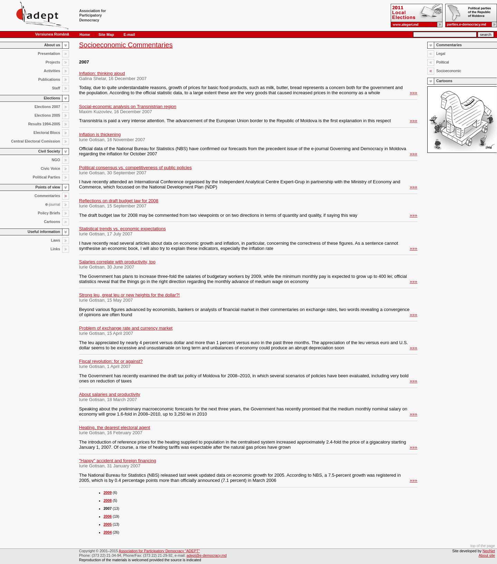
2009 (108, 492)
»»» (413, 92)
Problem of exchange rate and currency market (126, 328)
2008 (108, 500)
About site (487, 555)
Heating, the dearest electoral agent (114, 427)
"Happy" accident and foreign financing (117, 460)
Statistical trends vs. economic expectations (122, 228)
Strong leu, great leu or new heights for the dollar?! (129, 295)
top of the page (482, 546)
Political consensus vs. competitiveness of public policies (135, 167)
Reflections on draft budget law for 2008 (118, 200)
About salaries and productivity (109, 394)
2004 (108, 532)
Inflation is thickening (100, 134)
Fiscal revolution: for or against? (111, 361)
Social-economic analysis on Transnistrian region (127, 106)
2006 (108, 516)
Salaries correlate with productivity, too (117, 261)
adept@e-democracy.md (207, 555)
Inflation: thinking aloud (102, 73)
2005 (108, 524)
